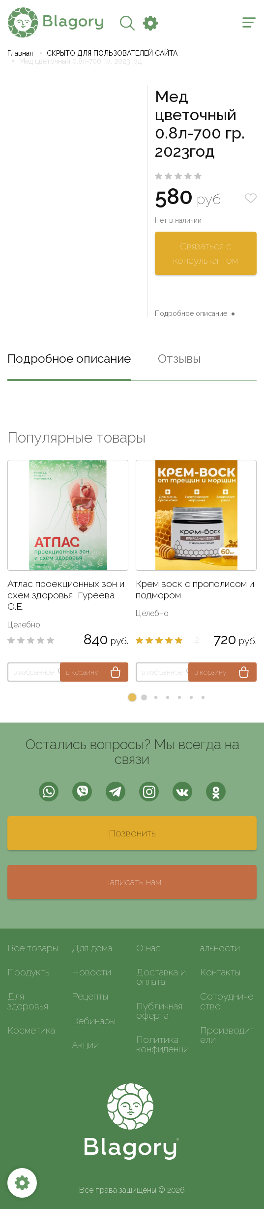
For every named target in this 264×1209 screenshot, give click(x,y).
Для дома (92, 947)
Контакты (220, 972)
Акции (85, 1044)
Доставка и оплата (161, 977)
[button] (132, 697)
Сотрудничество (226, 1001)
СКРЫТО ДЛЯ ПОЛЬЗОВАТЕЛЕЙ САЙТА (112, 53)
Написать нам (132, 881)
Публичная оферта (159, 1011)
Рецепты (90, 996)
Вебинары (94, 1020)
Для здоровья (27, 1001)
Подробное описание (191, 313)
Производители (227, 1035)
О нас (148, 947)
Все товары (32, 947)
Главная (20, 53)
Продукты (29, 972)
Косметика (31, 1030)
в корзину (82, 672)
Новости (91, 972)
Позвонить (132, 833)
